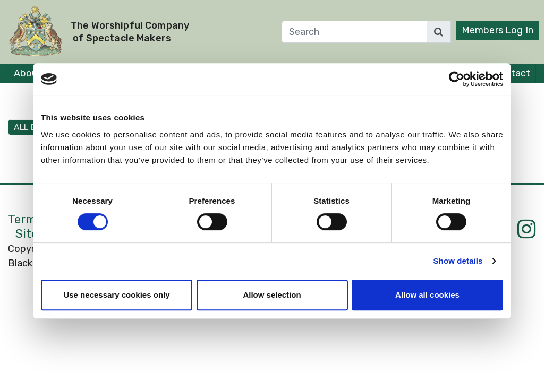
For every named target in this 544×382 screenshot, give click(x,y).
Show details (458, 260)
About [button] (28, 73)
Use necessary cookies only (116, 294)
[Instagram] (526, 229)
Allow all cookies (427, 294)
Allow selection (272, 294)
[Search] (354, 32)
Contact (512, 73)
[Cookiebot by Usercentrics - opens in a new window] (456, 79)
